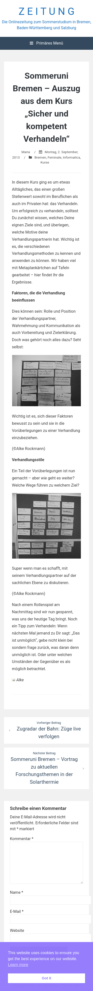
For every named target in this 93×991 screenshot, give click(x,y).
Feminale (54, 157)
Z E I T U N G (47, 11)
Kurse (44, 162)
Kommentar (21, 838)
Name (16, 892)
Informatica (71, 157)
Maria (25, 152)
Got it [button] (46, 978)
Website (17, 930)
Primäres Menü (46, 43)
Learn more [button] (18, 965)
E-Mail (17, 911)
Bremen (40, 157)
